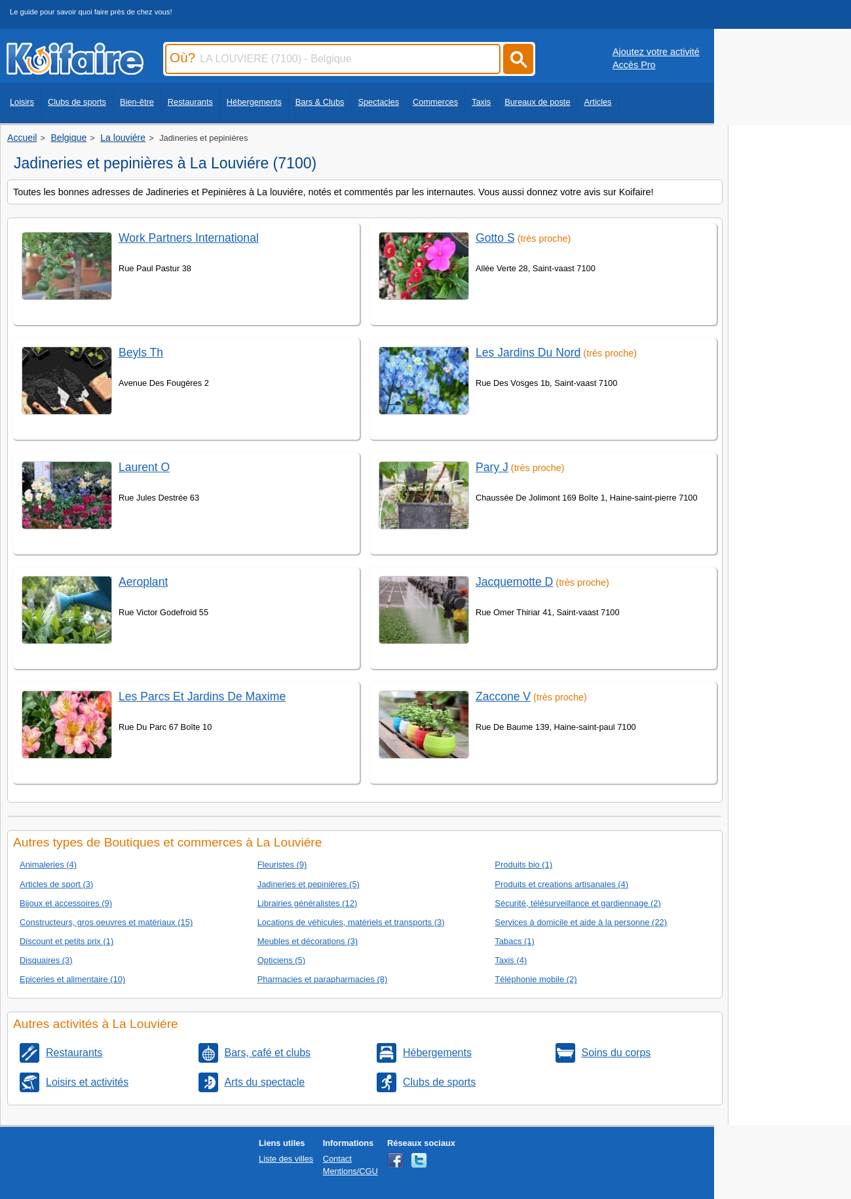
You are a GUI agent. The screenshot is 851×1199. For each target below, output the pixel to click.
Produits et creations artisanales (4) (561, 884)
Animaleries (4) (48, 864)
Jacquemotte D (514, 581)
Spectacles (378, 102)
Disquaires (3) (46, 960)
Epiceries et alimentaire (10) (72, 979)
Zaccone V (503, 696)
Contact (337, 1159)
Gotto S (495, 237)
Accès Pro (634, 65)
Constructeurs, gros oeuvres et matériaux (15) (106, 922)
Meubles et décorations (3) (307, 941)
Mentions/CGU (350, 1171)
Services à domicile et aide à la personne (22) (581, 922)
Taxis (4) (511, 960)
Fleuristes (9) (282, 864)
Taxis (481, 102)
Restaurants (190, 102)
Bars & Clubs (320, 102)
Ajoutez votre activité (656, 52)
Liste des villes (286, 1159)
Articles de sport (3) (56, 884)
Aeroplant (143, 581)
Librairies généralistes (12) (307, 903)
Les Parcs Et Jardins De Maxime (202, 696)
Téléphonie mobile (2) (536, 979)
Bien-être (137, 102)
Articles (598, 102)
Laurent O (144, 467)
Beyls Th (141, 352)
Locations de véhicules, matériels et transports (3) (351, 922)
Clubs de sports (77, 102)
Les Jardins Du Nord (528, 352)
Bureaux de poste (537, 102)
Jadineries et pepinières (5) (308, 884)
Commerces (435, 102)
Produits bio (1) (523, 864)
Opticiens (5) (281, 960)
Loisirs (22, 102)
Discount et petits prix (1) (66, 941)
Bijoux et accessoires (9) (66, 903)
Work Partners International (189, 237)
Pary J (492, 467)
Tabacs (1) (514, 941)
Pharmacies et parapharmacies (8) (322, 979)
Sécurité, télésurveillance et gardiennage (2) (577, 903)
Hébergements (254, 102)
